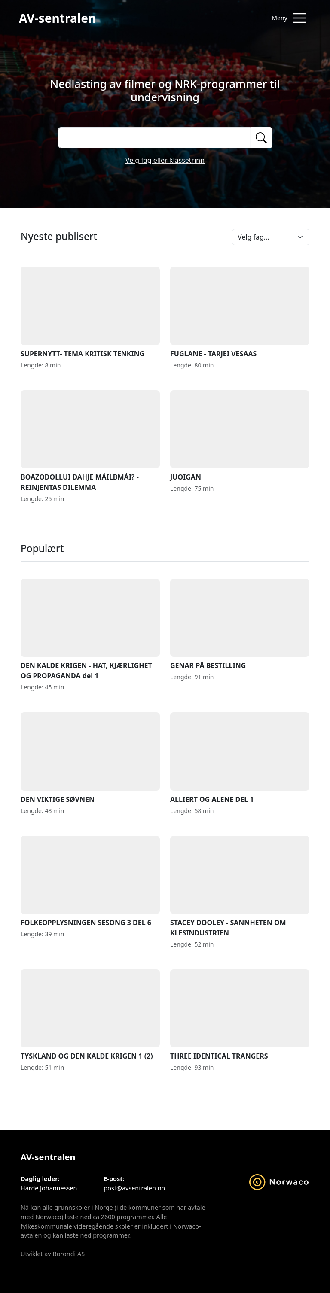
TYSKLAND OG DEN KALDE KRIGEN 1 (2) (90, 1015)
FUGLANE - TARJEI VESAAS (239, 312)
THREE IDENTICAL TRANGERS (239, 1015)
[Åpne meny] (288, 18)
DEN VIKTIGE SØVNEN (90, 758)
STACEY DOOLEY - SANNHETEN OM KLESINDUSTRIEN (239, 887)
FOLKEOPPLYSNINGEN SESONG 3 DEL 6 (90, 881)
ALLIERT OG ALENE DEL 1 (239, 758)
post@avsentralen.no (134, 1188)
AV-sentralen (57, 18)
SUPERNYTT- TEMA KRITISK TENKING (90, 312)
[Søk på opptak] (154, 137)
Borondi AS (68, 1254)
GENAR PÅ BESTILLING (239, 624)
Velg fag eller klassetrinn (165, 160)
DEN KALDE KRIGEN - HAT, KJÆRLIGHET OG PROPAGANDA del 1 (90, 629)
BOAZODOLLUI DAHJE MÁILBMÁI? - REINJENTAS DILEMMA (90, 441)
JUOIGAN (239, 436)
